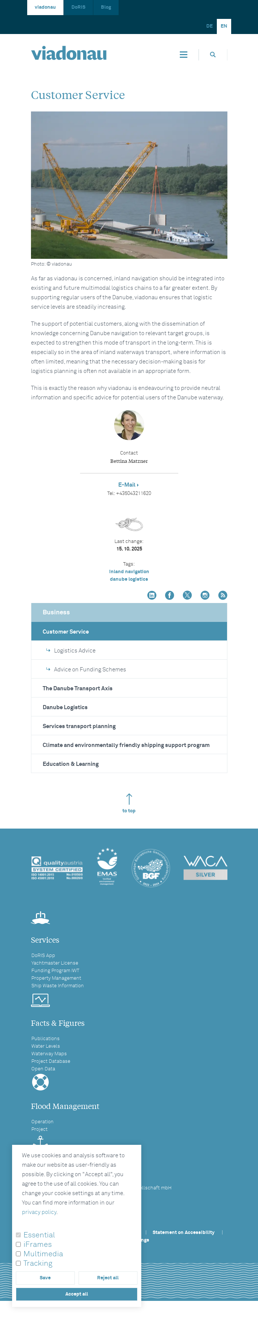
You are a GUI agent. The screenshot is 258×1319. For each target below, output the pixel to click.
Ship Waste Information (57, 985)
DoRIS (78, 7)
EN (224, 26)
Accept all (76, 1294)
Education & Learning (71, 764)
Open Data (43, 1069)
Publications (45, 1038)
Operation (42, 1122)
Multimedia (43, 1254)
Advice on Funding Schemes (86, 670)
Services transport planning (79, 726)
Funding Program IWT (55, 970)
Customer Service (66, 632)
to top (129, 803)
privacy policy (39, 1212)
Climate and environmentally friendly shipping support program (126, 745)
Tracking (38, 1263)
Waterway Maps (49, 1053)
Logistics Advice (71, 651)
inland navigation (129, 571)
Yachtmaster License (54, 963)
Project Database (50, 1061)
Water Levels (45, 1046)
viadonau (45, 7)
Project (39, 1129)
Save (45, 1278)
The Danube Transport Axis (78, 688)
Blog (106, 7)
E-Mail (127, 485)
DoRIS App (43, 955)
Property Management (56, 978)
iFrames (37, 1244)
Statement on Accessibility (184, 1232)
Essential (39, 1235)
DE (209, 26)
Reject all (108, 1278)
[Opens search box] (213, 54)
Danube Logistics (65, 707)
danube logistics (129, 579)
